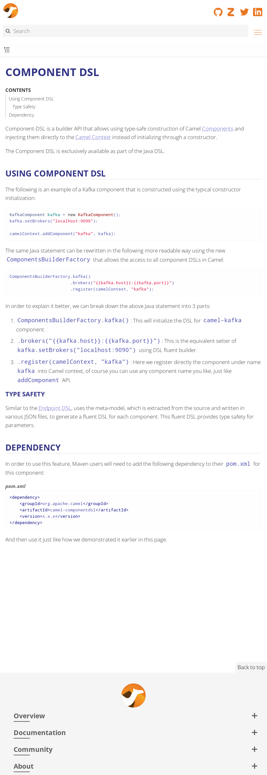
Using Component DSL (31, 99)
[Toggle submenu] (7, 50)
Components (217, 128)
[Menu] (256, 31)
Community (33, 749)
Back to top (251, 667)
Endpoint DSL (55, 408)
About (24, 766)
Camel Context (93, 137)
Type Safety (24, 107)
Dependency (21, 115)
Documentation (40, 732)
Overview (29, 715)
